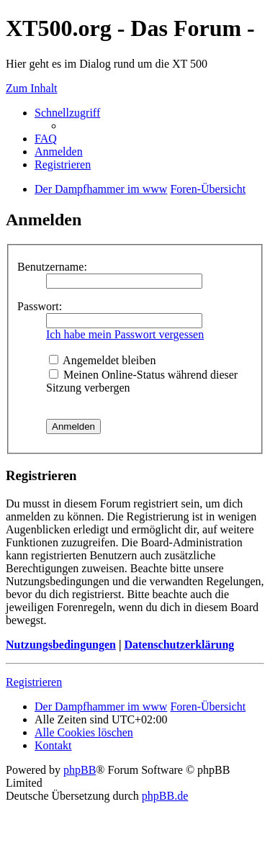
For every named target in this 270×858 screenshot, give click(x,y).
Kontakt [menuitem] (53, 745)
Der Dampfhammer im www (101, 706)
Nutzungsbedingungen (61, 644)
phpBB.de (165, 796)
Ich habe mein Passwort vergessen (125, 334)
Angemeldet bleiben (102, 360)
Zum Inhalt (32, 88)
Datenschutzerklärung (179, 644)
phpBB (79, 770)
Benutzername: (52, 267)
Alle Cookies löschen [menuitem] (84, 732)
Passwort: (39, 306)
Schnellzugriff (67, 113)
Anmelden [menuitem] (59, 151)
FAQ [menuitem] (46, 138)
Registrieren (34, 682)
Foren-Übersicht (208, 706)
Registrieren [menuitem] (63, 164)
